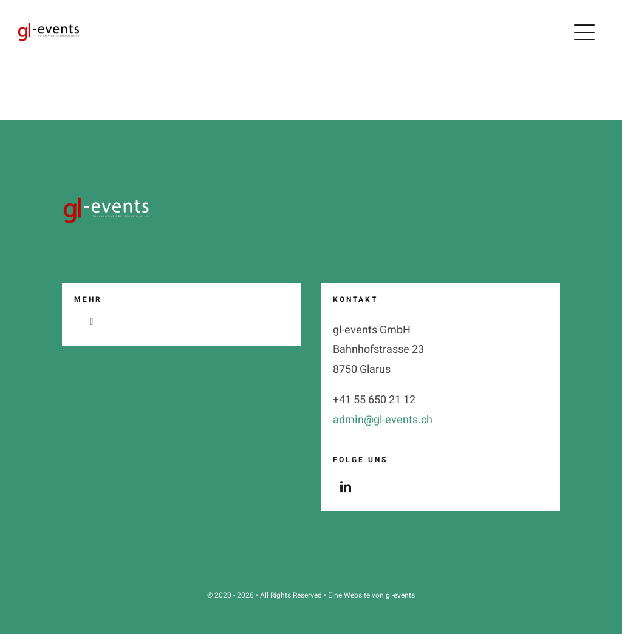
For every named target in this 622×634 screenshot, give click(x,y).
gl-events (400, 595)
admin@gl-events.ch (382, 420)
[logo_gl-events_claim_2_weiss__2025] (107, 197)
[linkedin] (345, 486)
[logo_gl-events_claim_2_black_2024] (48, 28)
